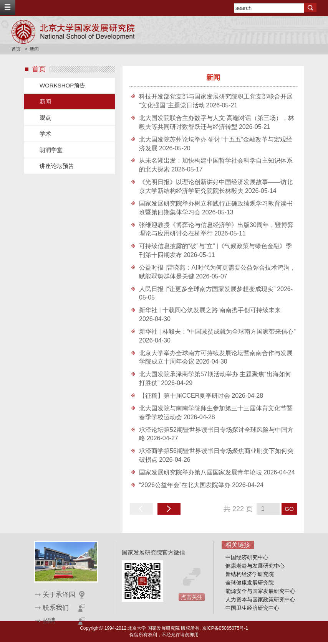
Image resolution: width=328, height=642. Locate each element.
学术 (45, 133)
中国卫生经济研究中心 (252, 608)
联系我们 (56, 607)
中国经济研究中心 (246, 557)
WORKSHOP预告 (62, 85)
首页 (16, 49)
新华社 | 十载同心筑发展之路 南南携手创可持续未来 (210, 310)
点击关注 (191, 597)
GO (289, 508)
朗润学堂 (51, 150)
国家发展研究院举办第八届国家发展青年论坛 (200, 472)
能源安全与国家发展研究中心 (260, 591)
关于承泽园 (59, 594)
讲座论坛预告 (57, 166)
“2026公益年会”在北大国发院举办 (184, 485)
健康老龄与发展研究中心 (255, 566)
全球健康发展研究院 (249, 582)
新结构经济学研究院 (249, 574)
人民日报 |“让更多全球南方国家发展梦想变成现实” (207, 289)
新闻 (45, 101)
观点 (45, 117)
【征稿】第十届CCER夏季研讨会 (184, 395)
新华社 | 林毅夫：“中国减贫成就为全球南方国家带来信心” (217, 331)
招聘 (49, 620)
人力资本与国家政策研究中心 (260, 599)
